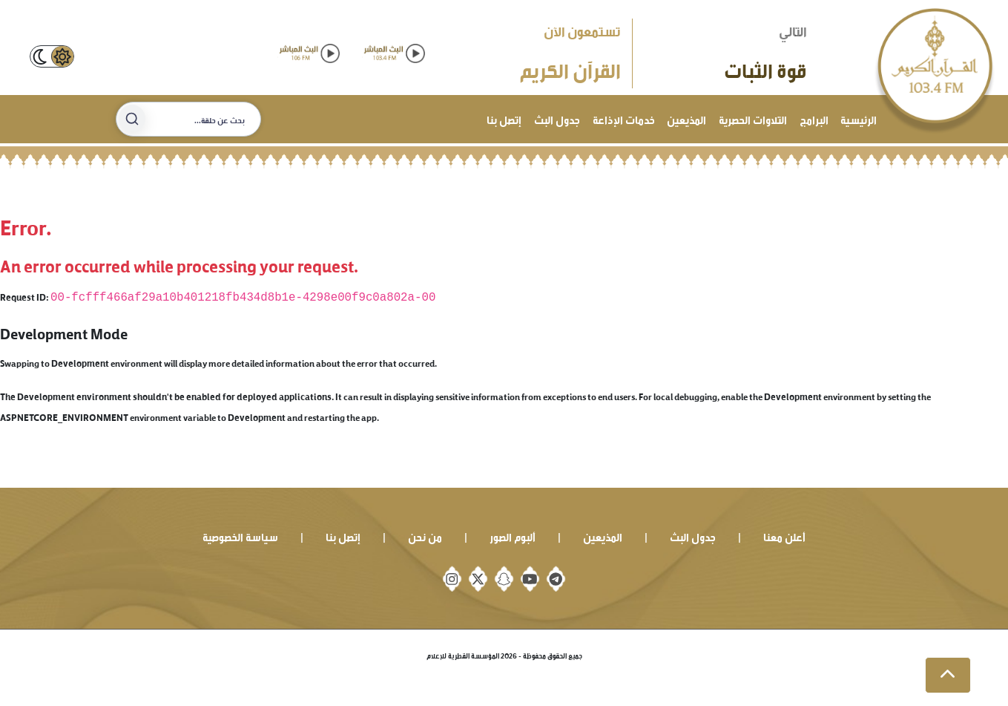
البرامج (814, 118)
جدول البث (557, 118)
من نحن (425, 535)
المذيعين (686, 118)
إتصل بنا (504, 118)
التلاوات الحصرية (753, 118)
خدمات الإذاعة (624, 118)
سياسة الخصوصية (240, 535)
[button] (948, 675)
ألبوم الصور (513, 535)
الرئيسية (858, 118)
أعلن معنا (784, 535)
